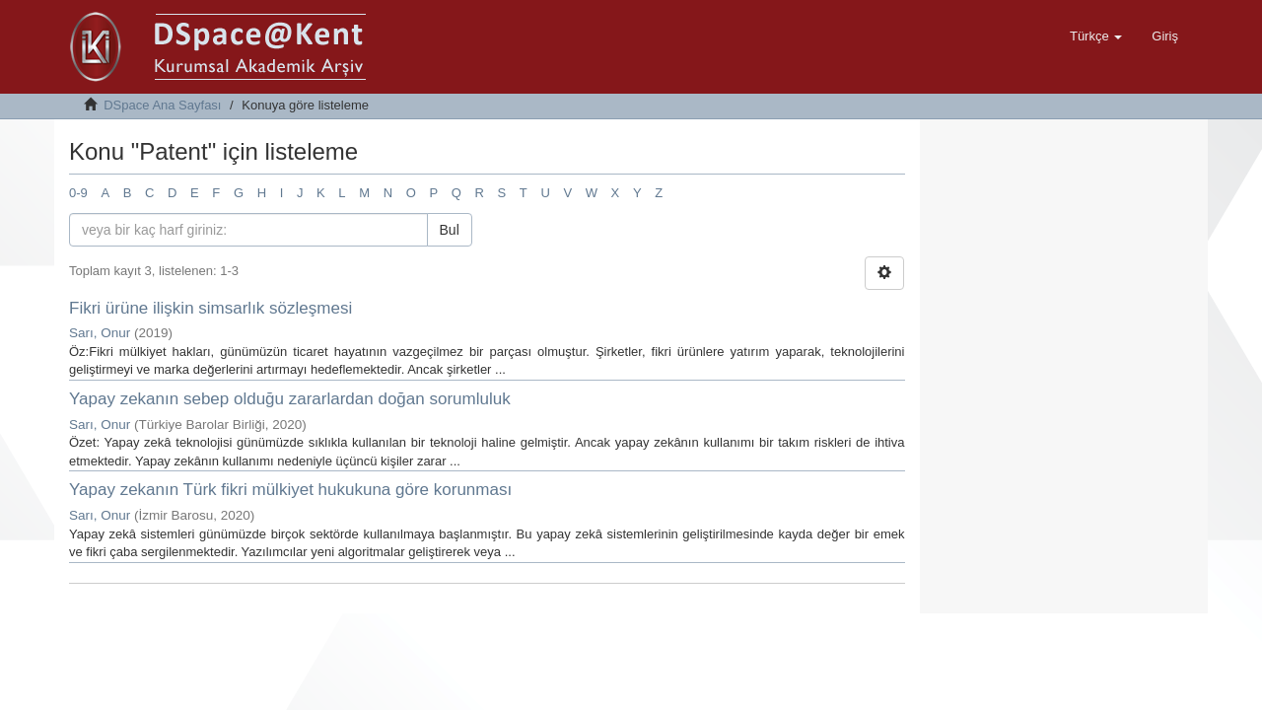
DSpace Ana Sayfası (162, 105)
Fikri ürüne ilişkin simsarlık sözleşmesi (210, 308)
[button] (1096, 36)
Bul (449, 230)
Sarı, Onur (99, 332)
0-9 (78, 192)
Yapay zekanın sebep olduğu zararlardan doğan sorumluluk (290, 399)
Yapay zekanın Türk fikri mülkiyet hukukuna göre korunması (290, 489)
